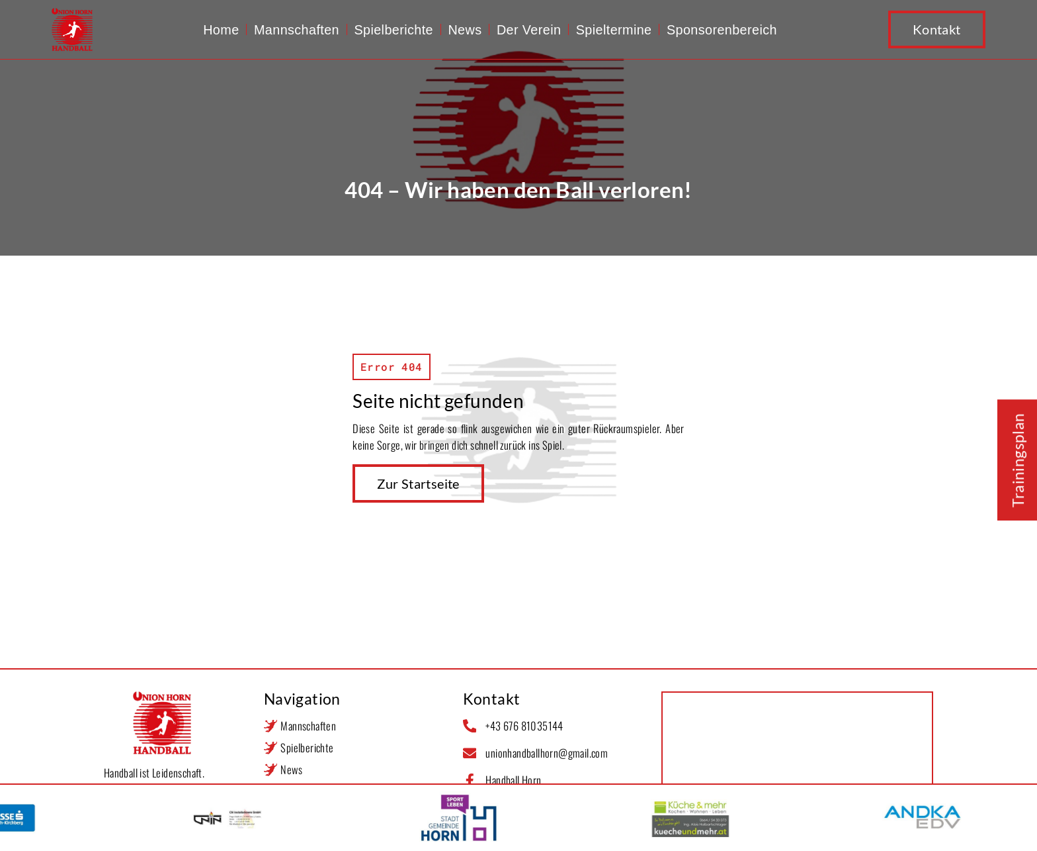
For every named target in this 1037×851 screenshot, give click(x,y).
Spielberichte (393, 30)
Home (221, 30)
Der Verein (529, 30)
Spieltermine (614, 30)
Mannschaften (296, 30)
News (464, 30)
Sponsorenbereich (722, 30)
